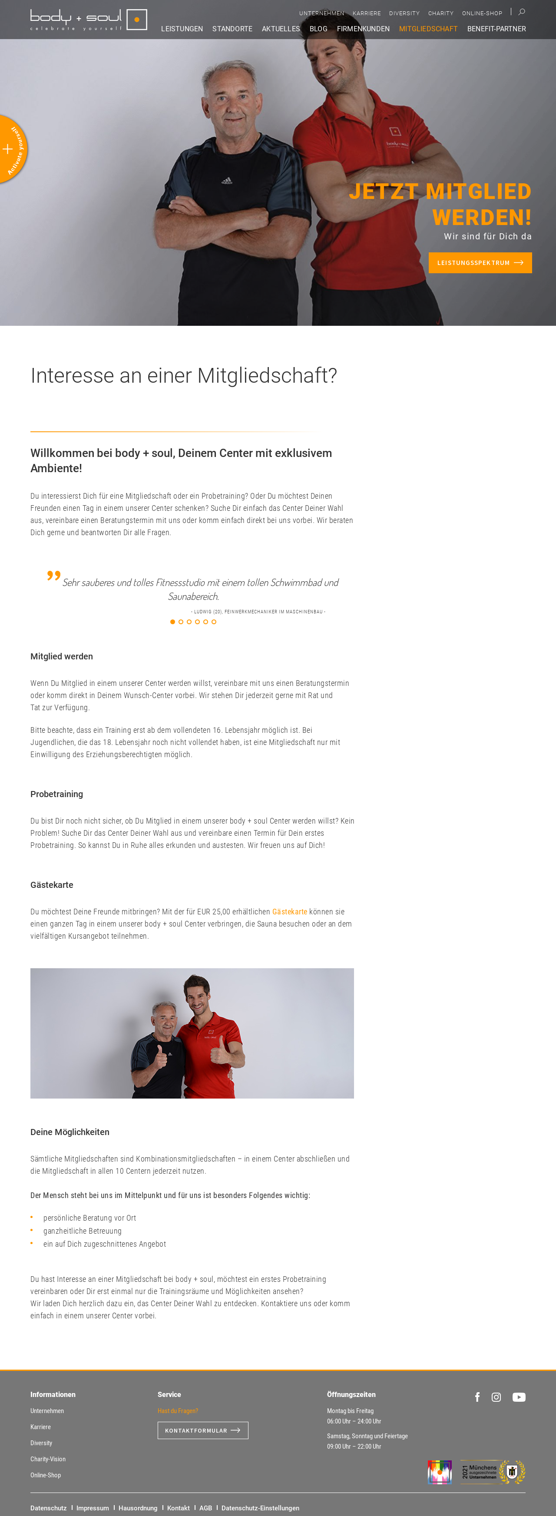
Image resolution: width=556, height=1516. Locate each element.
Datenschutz (48, 1508)
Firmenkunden (363, 29)
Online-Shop (482, 13)
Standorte (232, 29)
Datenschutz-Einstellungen (260, 1508)
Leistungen (182, 29)
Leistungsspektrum (473, 262)
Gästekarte (290, 911)
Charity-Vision (48, 1459)
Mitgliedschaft (428, 29)
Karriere (367, 13)
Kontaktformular (196, 1430)
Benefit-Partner (496, 29)
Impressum (92, 1508)
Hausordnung (138, 1508)
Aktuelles (281, 29)
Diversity (404, 13)
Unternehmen (321, 13)
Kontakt (178, 1508)
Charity (441, 13)
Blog (319, 29)
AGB (205, 1508)
